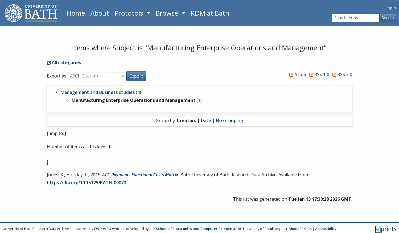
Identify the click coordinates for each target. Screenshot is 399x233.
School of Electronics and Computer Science (194, 228)
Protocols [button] (130, 13)
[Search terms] (356, 18)
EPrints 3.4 (102, 228)
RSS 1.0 (318, 74)
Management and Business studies (98, 92)
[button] (136, 76)
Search (388, 17)
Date (206, 120)
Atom (296, 74)
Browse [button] (168, 13)
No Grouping (229, 120)
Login (391, 7)
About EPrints (300, 228)
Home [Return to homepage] (76, 13)
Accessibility (326, 228)
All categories (64, 62)
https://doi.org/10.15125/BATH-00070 (86, 183)
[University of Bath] (30, 13)
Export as (56, 76)
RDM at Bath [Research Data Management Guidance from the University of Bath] (210, 13)
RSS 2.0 (341, 74)
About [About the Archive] (99, 13)
